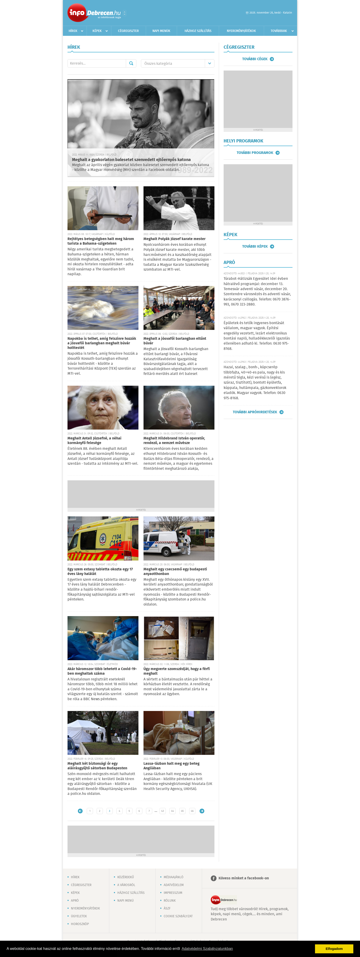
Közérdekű (125, 877)
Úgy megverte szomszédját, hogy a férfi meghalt (176, 671)
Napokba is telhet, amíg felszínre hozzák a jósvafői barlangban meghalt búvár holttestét (102, 343)
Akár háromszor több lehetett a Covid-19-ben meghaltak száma (102, 671)
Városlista (124, 13)
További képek (255, 246)
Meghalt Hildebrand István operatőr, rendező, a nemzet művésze (174, 441)
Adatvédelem (174, 885)
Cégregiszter (128, 31)
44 (172, 811)
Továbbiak (279, 31)
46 (192, 811)
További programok (255, 153)
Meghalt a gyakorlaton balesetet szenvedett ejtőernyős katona (131, 160)
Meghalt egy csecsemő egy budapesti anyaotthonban (175, 571)
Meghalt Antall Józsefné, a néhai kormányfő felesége (94, 441)
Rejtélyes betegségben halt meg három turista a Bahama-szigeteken (101, 241)
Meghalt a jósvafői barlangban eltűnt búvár (174, 341)
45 (182, 811)
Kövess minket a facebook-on (244, 878)
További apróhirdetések (255, 412)
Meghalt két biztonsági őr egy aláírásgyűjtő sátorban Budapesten (97, 766)
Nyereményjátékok (241, 31)
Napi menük (161, 31)
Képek (97, 31)
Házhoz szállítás (198, 31)
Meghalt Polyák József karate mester (174, 239)
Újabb (80, 811)
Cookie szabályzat (178, 916)
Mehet (131, 63)
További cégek (254, 59)
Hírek (73, 31)
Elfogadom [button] (334, 949)
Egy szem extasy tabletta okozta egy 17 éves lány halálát (100, 571)
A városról (126, 885)
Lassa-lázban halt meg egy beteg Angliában (171, 766)
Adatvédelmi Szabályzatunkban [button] (207, 949)
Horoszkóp (80, 924)
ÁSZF (167, 908)
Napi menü (125, 900)
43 (162, 811)
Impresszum (173, 892)
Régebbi (202, 811)
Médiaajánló (173, 877)
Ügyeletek (79, 916)
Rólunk (170, 900)
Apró (75, 900)
